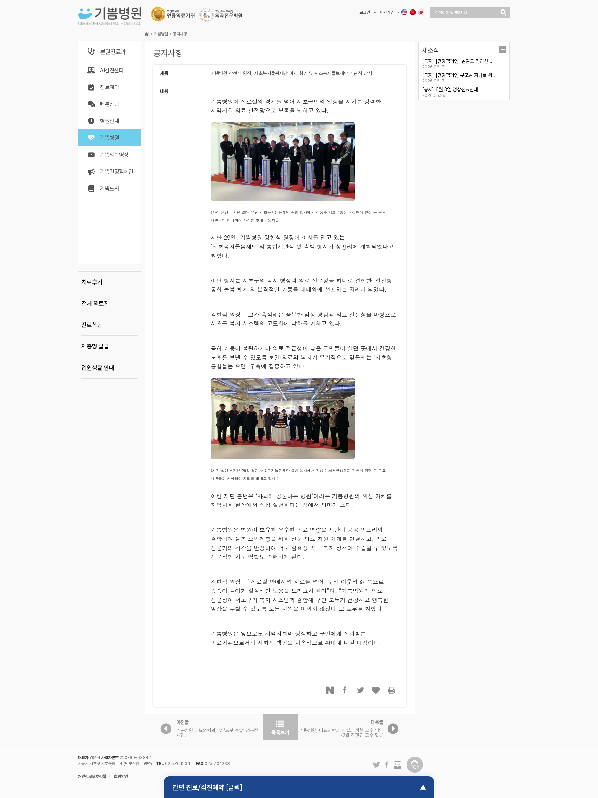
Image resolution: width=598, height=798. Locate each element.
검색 (503, 12)
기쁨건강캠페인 (110, 171)
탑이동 (415, 765)
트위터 (360, 690)
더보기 (502, 49)
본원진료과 (106, 51)
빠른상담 (103, 104)
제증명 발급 (95, 346)
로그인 (364, 12)
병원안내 (103, 121)
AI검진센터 (105, 70)
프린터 (391, 690)
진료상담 (91, 324)
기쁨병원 (103, 137)
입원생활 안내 (97, 367)
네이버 (330, 690)
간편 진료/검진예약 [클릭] (207, 787)
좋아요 (376, 690)
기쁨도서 (103, 188)
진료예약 (103, 87)
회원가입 (387, 12)
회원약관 (121, 776)
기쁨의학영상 (107, 155)
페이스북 (345, 690)
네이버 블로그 (397, 765)
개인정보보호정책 (92, 776)
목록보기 (280, 727)
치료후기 (91, 282)
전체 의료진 (95, 303)
